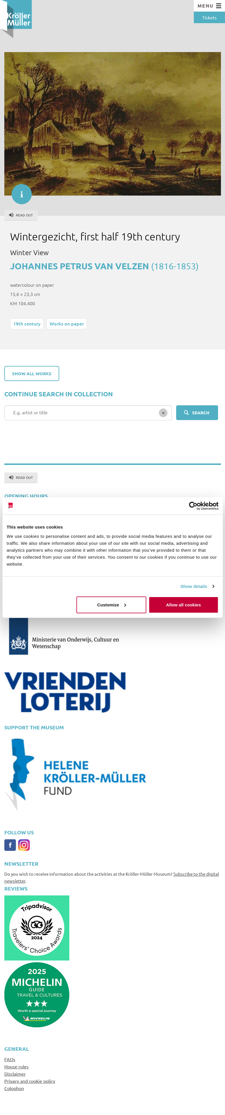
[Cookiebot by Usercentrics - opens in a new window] (193, 506)
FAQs (9, 1059)
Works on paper (67, 323)
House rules (16, 1066)
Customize (111, 604)
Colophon (14, 1088)
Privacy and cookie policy (29, 1081)
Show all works (31, 373)
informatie (19, 191)
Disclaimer (15, 1074)
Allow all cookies (183, 604)
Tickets (209, 17)
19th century (26, 323)
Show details (194, 586)
